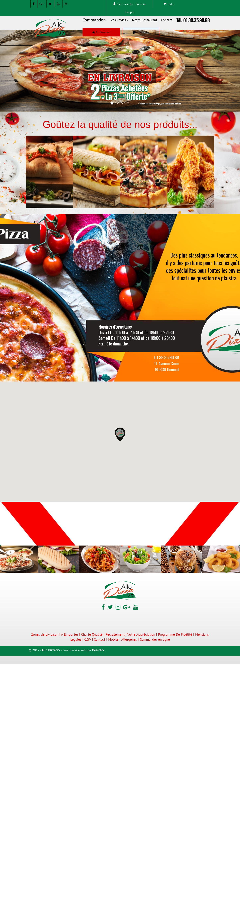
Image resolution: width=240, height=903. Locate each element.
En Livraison (101, 32)
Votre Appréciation (141, 634)
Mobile (113, 639)
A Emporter (141, 32)
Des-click (98, 650)
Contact (166, 20)
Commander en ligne (155, 639)
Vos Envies (119, 20)
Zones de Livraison (44, 634)
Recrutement (115, 634)
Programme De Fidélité (175, 634)
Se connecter (125, 4)
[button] (18, 68)
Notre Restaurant (144, 20)
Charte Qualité (92, 634)
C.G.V (87, 639)
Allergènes (129, 639)
